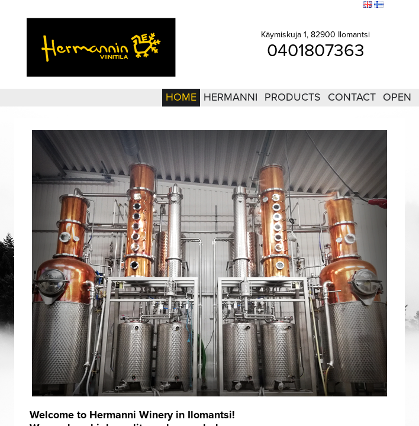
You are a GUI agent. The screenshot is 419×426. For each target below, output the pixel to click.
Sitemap (316, 5)
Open (397, 97)
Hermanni (230, 97)
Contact (352, 97)
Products (293, 97)
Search (346, 5)
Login (288, 5)
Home (181, 97)
